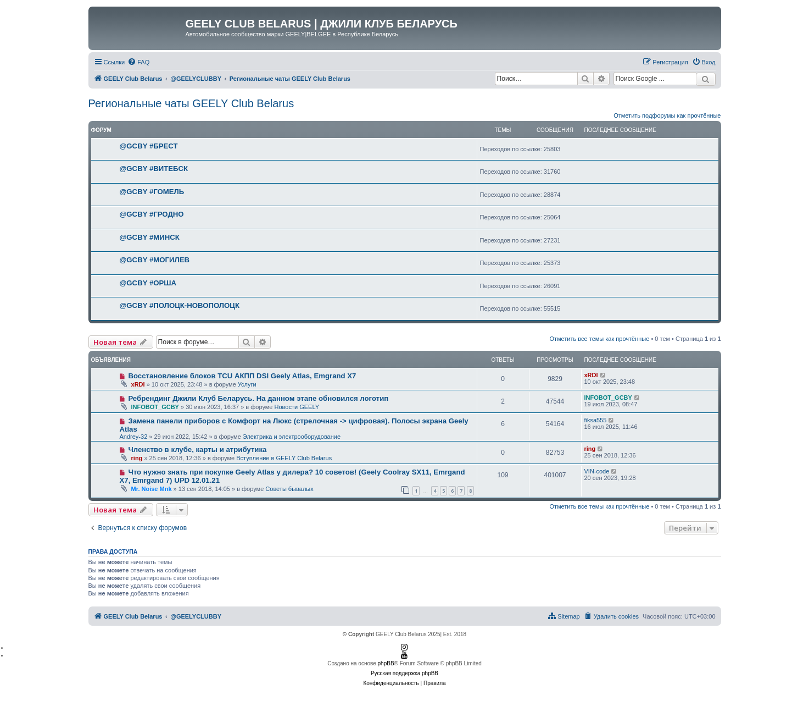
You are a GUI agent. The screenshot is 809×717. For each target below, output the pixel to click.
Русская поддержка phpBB (404, 673)
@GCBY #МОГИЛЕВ (155, 260)
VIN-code (597, 471)
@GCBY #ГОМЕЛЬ (152, 191)
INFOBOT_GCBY (155, 407)
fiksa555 (595, 420)
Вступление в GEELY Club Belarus (284, 458)
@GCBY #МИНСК (150, 237)
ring (137, 458)
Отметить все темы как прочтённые (599, 338)
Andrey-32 (134, 436)
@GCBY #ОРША (148, 283)
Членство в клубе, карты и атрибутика (197, 449)
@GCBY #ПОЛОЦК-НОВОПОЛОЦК (180, 305)
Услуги (247, 384)
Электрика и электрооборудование (292, 436)
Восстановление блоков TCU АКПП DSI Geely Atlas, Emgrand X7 (242, 376)
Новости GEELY (297, 407)
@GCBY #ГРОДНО (152, 214)
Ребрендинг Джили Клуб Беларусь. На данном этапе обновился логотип (258, 398)
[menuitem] (138, 62)
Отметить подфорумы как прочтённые (667, 115)
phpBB (386, 663)
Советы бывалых (289, 489)
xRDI (138, 384)
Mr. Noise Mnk (151, 489)
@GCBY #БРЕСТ (149, 146)
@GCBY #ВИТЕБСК (154, 168)
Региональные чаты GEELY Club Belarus (191, 103)
